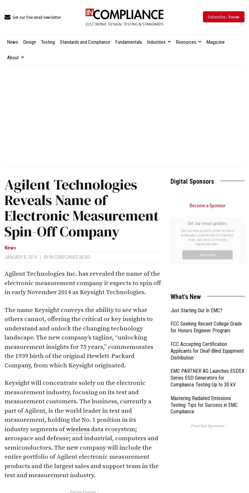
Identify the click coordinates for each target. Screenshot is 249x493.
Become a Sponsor (207, 206)
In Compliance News (70, 257)
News (10, 248)
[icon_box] (33, 17)
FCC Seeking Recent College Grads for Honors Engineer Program (206, 254)
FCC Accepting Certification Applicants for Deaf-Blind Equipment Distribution (207, 278)
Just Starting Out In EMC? (196, 238)
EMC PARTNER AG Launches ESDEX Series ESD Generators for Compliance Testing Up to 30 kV (207, 305)
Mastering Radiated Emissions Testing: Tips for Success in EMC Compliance (204, 332)
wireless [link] (78, 429)
